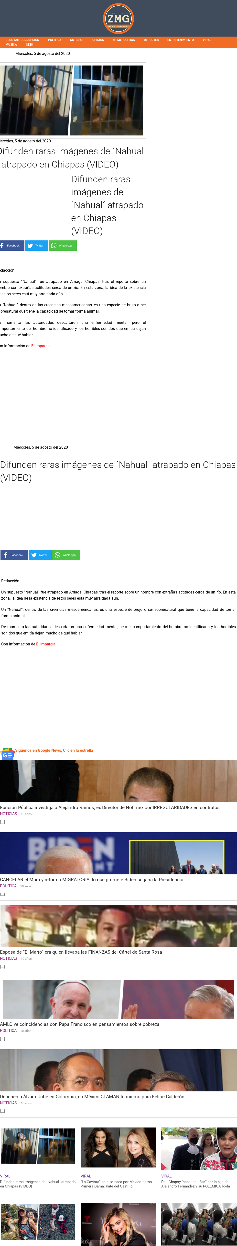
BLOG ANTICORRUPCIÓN (22, 40)
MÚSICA (11, 44)
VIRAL (207, 40)
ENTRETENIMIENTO (180, 40)
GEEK (29, 44)
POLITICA (54, 40)
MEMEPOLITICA (124, 40)
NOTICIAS (76, 40)
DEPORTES (151, 40)
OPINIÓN (98, 40)
